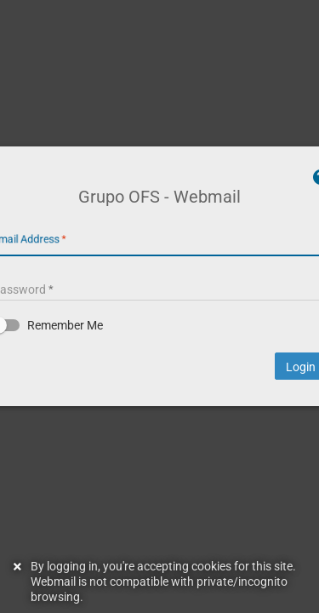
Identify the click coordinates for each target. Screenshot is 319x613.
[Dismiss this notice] (19, 581)
